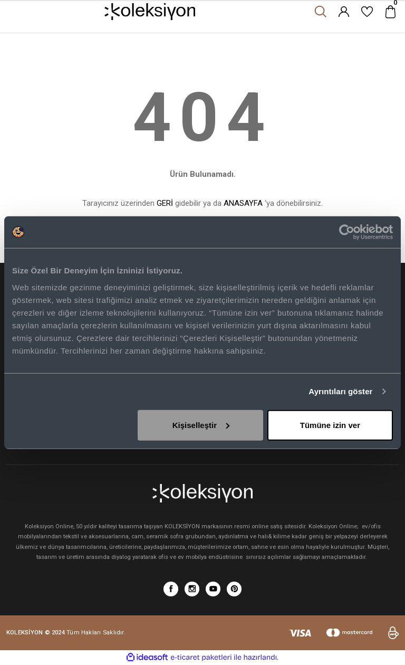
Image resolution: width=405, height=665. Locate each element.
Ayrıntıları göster (340, 391)
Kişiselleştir (200, 424)
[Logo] (150, 11)
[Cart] (390, 11)
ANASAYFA (243, 203)
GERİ (165, 203)
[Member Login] (343, 11)
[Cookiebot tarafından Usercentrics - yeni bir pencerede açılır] (347, 232)
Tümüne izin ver (330, 424)
